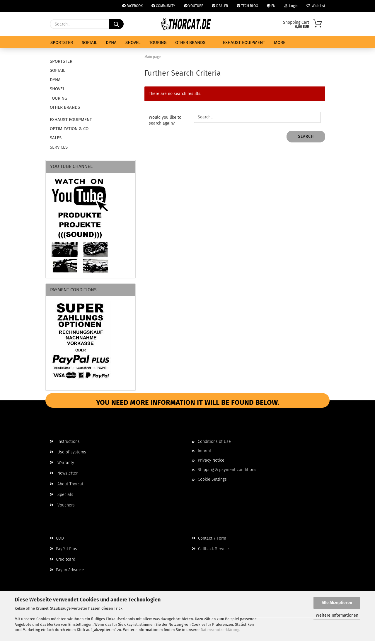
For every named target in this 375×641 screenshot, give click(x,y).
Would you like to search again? (165, 120)
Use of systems (68, 452)
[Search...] (116, 24)
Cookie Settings (212, 479)
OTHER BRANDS (190, 42)
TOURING (157, 42)
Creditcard (62, 559)
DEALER (220, 6)
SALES (56, 137)
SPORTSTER (61, 42)
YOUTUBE (193, 6)
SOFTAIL (89, 42)
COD (57, 538)
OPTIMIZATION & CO (69, 128)
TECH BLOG (247, 6)
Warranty (62, 462)
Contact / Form (209, 538)
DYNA (111, 42)
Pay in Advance (67, 569)
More (279, 42)
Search (306, 136)
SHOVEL (132, 42)
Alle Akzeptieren (337, 602)
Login (291, 6)
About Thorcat (66, 484)
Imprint (204, 450)
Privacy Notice (211, 460)
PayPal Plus (63, 548)
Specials (61, 494)
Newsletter (64, 473)
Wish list (315, 6)
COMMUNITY (163, 6)
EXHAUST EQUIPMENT (244, 42)
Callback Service (210, 548)
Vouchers (62, 505)
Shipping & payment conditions (227, 469)
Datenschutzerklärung (220, 630)
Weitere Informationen (337, 615)
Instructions (65, 441)
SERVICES (59, 147)
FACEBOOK (132, 6)
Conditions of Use (214, 441)
